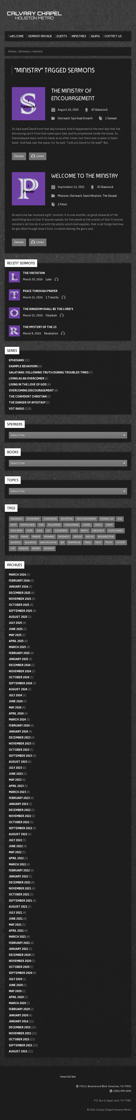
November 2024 (20, 671)
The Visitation (34, 273)
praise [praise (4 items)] (24, 536)
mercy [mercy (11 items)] (84, 530)
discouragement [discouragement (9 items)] (86, 519)
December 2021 (20, 882)
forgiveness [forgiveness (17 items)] (72, 525)
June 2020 (16, 985)
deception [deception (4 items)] (67, 519)
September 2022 (20, 828)
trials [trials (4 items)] (88, 542)
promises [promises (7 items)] (49, 536)
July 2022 (15, 840)
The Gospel (109, 195)
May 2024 (15, 707)
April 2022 (16, 858)
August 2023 (18, 761)
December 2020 (20, 954)
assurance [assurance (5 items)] (17, 519)
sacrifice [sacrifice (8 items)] (16, 542)
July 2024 (15, 695)
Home (12, 51)
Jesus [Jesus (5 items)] (39, 530)
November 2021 (20, 888)
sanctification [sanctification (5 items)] (48, 542)
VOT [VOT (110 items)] (13, 548)
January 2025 (18, 659)
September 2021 (20, 900)
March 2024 (17, 719)
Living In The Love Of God (28, 384)
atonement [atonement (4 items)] (33, 519)
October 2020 (19, 966)
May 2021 (15, 924)
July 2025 (15, 622)
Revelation (51, 333)
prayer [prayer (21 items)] (36, 536)
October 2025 (19, 604)
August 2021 (18, 906)
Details (19, 156)
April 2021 (16, 930)
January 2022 (18, 876)
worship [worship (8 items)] (49, 548)
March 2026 (17, 574)
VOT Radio (16, 408)
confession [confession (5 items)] (50, 519)
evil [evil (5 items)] (120, 519)
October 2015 (19, 1039)
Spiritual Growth (82, 118)
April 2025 (16, 641)
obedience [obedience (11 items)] (98, 530)
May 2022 (15, 852)
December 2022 (20, 810)
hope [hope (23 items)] (30, 530)
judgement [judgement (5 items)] (61, 530)
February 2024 (19, 725)
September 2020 (20, 972)
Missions (63, 195)
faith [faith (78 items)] (13, 525)
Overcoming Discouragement (31, 390)
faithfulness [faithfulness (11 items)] (27, 525)
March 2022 (17, 864)
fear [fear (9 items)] (41, 525)
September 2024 (20, 683)
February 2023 (19, 798)
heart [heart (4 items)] (109, 525)
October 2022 (19, 822)
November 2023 (20, 743)
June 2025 (16, 629)
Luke (49, 279)
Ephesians (16, 360)
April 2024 (16, 713)
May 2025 (15, 635)
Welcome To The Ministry (84, 176)
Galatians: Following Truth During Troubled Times (49, 372)
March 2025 (17, 647)
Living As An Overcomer (26, 378)
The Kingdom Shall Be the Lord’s (48, 309)
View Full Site (68, 1076)
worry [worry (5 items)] (36, 548)
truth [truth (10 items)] (108, 542)
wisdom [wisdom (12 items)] (23, 548)
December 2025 (20, 592)
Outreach (64, 118)
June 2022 (16, 846)
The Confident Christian (28, 396)
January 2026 (18, 586)
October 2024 (19, 677)
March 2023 (17, 792)
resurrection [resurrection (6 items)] (106, 536)
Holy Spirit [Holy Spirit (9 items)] (16, 530)
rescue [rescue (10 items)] (90, 536)
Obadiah (51, 315)
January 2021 (18, 948)
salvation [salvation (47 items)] (30, 542)
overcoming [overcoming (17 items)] (115, 530)
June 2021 (16, 918)
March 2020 (17, 1003)
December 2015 (20, 1027)
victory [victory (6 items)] (120, 542)
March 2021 (17, 936)
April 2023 (16, 786)
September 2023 (20, 755)
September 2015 (20, 1045)
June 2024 (16, 701)
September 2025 (20, 610)
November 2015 (20, 1033)
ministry (37, 51)
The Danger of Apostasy (27, 402)
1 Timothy (52, 297)
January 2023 (18, 804)
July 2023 (15, 767)
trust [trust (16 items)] (98, 542)
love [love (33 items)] (74, 530)
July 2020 (15, 979)
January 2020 (18, 1015)
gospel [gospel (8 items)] (87, 525)
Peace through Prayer (40, 291)
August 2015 (18, 1051)
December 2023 (20, 737)
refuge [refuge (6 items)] (78, 536)
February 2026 (19, 580)
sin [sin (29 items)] (62, 542)
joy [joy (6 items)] (48, 530)
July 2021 (15, 912)
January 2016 (18, 1021)
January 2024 (18, 731)
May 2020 (15, 991)
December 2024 (20, 665)
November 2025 (20, 598)
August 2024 (18, 689)
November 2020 (20, 960)
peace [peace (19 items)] (14, 536)
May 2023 (15, 779)
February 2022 (19, 870)
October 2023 (19, 749)
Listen (37, 156)
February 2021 (19, 942)
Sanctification (92, 195)
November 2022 (20, 816)
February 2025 (19, 653)
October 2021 (19, 894)
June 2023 (16, 773)
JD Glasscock (99, 109)
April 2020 (16, 997)
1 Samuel (111, 118)
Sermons (24, 51)
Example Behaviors (23, 366)
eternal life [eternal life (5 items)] (107, 519)
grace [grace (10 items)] (98, 525)
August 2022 (18, 834)
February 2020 (19, 1009)
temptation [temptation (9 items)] (74, 542)
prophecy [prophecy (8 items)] (64, 536)
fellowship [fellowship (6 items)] (54, 525)
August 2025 (18, 616)
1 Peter (62, 204)
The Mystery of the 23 (39, 327)
